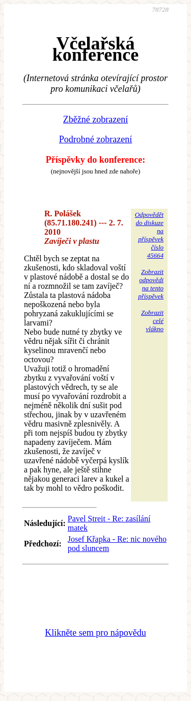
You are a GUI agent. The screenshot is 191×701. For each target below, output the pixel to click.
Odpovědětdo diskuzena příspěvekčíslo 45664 (149, 235)
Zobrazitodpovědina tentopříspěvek (150, 284)
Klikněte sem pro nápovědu (95, 633)
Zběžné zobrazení (95, 119)
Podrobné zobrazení (95, 139)
